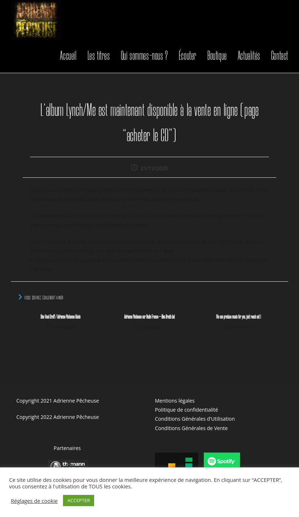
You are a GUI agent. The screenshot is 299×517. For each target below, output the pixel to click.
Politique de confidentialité (186, 409)
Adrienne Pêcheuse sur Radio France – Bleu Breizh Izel (149, 317)
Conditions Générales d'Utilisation (195, 418)
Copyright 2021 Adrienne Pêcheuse (57, 400)
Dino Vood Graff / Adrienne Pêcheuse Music (60, 317)
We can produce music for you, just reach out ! (238, 317)
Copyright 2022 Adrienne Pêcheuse (57, 416)
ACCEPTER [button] (78, 500)
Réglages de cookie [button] (34, 500)
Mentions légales (175, 400)
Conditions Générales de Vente (191, 428)
